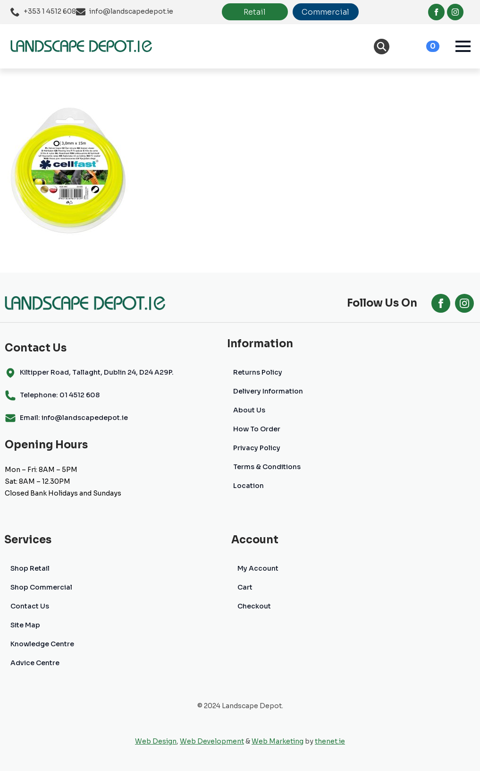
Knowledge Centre (42, 644)
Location (248, 485)
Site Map (25, 625)
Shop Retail (30, 568)
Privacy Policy (256, 448)
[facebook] (436, 12)
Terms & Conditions (267, 467)
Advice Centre (34, 663)
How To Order (256, 429)
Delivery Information (268, 391)
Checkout (254, 606)
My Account (257, 568)
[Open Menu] (463, 46)
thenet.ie (330, 741)
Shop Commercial (41, 587)
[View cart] (422, 46)
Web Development (212, 741)
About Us (249, 410)
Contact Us (29, 606)
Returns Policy (257, 372)
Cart (245, 587)
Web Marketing (277, 741)
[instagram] (455, 12)
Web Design (156, 741)
